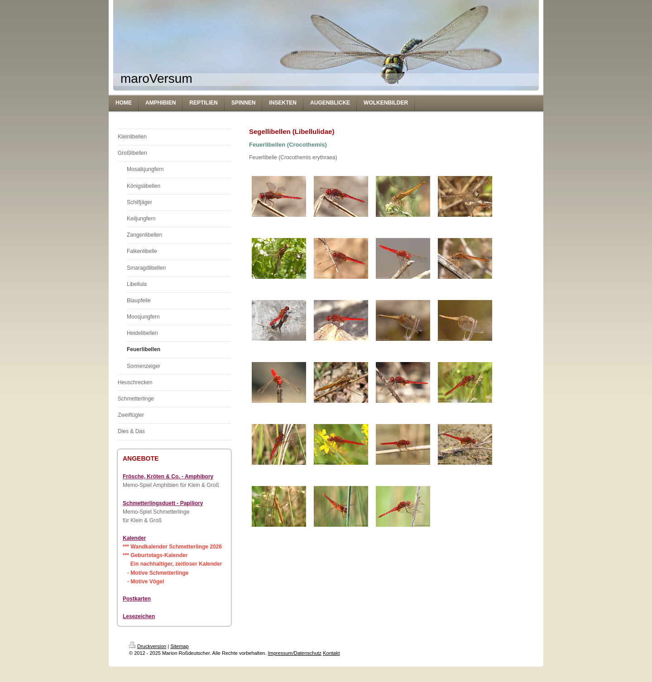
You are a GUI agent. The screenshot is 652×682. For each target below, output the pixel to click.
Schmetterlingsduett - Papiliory (163, 503)
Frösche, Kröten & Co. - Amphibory (168, 476)
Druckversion (147, 646)
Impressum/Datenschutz (295, 653)
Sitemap (179, 646)
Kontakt (331, 653)
